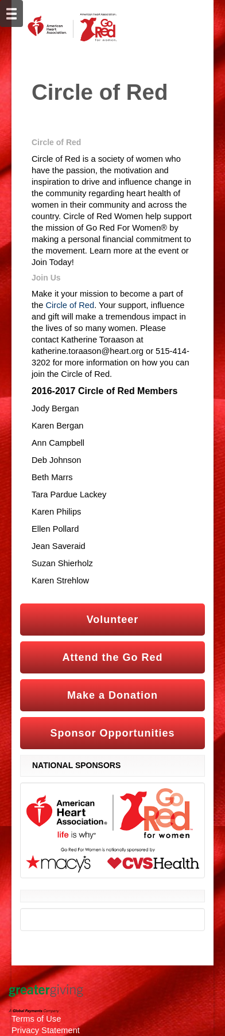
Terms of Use (36, 1018)
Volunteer (113, 619)
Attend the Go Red (113, 657)
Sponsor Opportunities (113, 733)
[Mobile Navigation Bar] (11, 13)
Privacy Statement (45, 1030)
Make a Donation (112, 695)
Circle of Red (69, 305)
